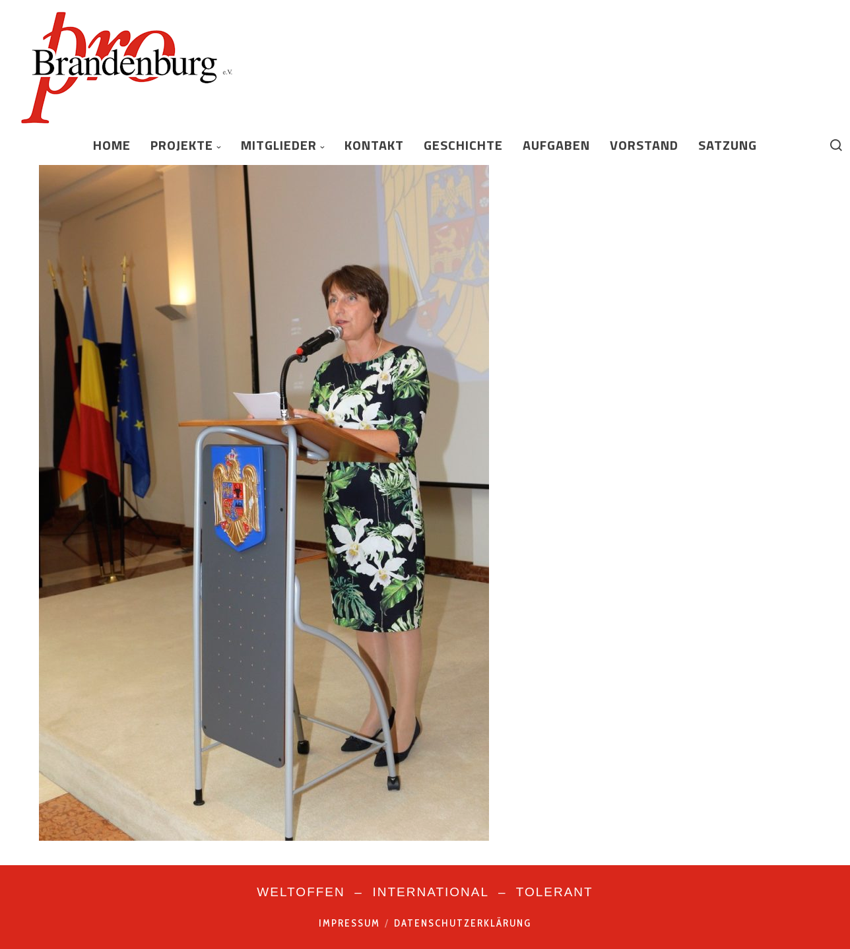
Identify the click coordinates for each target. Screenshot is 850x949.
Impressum (349, 923)
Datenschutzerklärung (462, 923)
